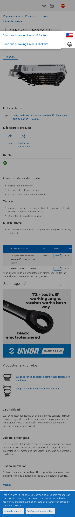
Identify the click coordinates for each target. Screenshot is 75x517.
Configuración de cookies (40, 511)
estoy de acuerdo (13, 511)
